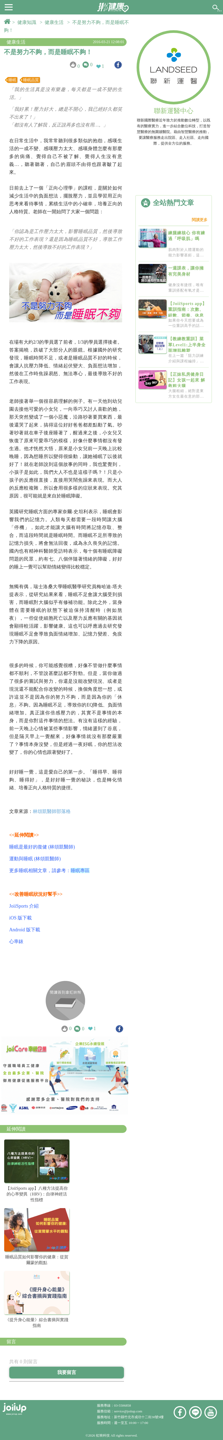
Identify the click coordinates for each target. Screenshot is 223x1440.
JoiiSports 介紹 (24, 906)
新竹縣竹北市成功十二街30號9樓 (139, 1417)
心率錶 (16, 941)
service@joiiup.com (128, 1411)
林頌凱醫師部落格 (52, 811)
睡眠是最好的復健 (28, 846)
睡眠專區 (80, 870)
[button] (8, 7)
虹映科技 (103, 1435)
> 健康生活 (53, 22)
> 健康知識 (25, 22)
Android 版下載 (24, 929)
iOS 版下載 (20, 917)
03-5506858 (122, 1405)
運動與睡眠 (21, 858)
